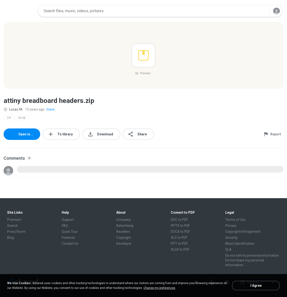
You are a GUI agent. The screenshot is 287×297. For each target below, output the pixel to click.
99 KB (22, 118)
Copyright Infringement (242, 231)
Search (12, 226)
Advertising (124, 226)
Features (68, 237)
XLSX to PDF (180, 249)
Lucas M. (13, 109)
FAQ (65, 226)
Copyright (123, 237)
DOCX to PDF (180, 231)
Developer (124, 243)
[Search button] (263, 11)
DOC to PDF (179, 220)
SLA (228, 249)
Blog (10, 237)
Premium (14, 220)
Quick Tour (70, 231)
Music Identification (239, 243)
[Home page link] (19, 11)
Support (68, 220)
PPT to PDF (179, 243)
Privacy (230, 226)
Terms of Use (235, 220)
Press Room (16, 231)
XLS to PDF (179, 237)
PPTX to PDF (180, 226)
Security (231, 237)
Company (123, 220)
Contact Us (70, 243)
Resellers (123, 231)
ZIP (9, 118)
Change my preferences (159, 288)
